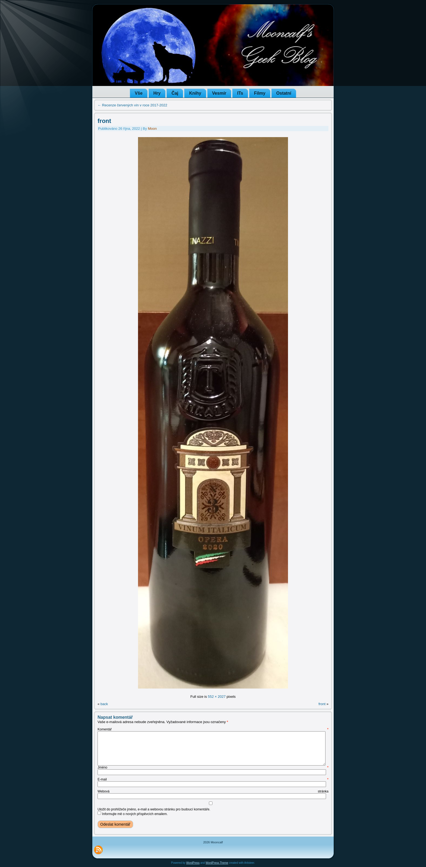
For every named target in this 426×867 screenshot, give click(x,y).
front (104, 121)
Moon (152, 128)
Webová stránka (213, 791)
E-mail (213, 779)
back (104, 704)
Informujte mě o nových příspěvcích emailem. (135, 814)
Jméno (213, 767)
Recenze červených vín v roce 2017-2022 (132, 105)
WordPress (192, 862)
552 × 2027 (216, 697)
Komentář (213, 729)
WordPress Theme (217, 862)
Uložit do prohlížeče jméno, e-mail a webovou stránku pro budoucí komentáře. (154, 809)
